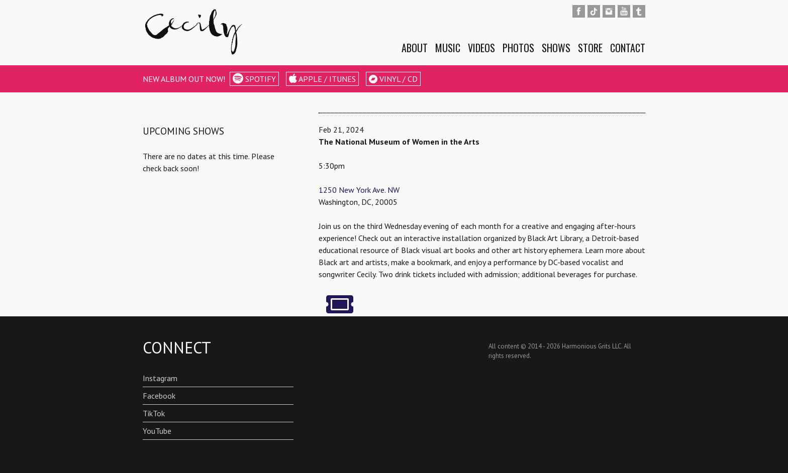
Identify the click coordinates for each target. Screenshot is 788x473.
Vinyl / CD (393, 79)
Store (590, 48)
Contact (627, 48)
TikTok (154, 413)
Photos (518, 48)
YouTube (157, 431)
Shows (556, 48)
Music (447, 48)
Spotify (254, 79)
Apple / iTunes (322, 79)
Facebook (159, 396)
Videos (481, 48)
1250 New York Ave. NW (359, 190)
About (415, 48)
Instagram (160, 378)
